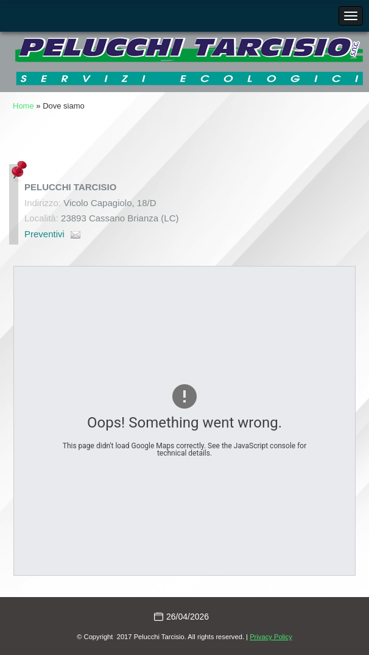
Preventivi (44, 234)
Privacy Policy (271, 636)
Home (23, 105)
